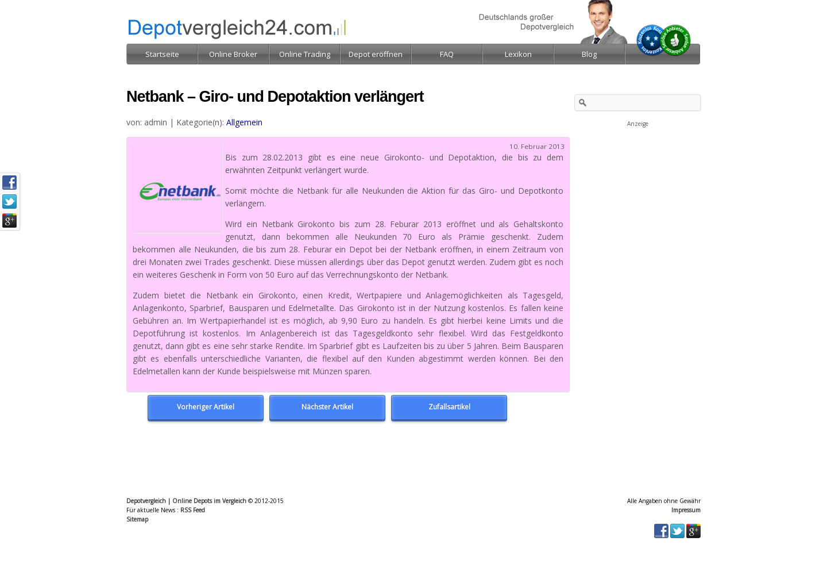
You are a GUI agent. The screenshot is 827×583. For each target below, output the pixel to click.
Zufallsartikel (449, 407)
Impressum (686, 510)
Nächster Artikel (327, 407)
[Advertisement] (637, 186)
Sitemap (137, 519)
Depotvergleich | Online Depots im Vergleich (186, 501)
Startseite (162, 54)
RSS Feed (192, 510)
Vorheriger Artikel (205, 407)
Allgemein (244, 122)
